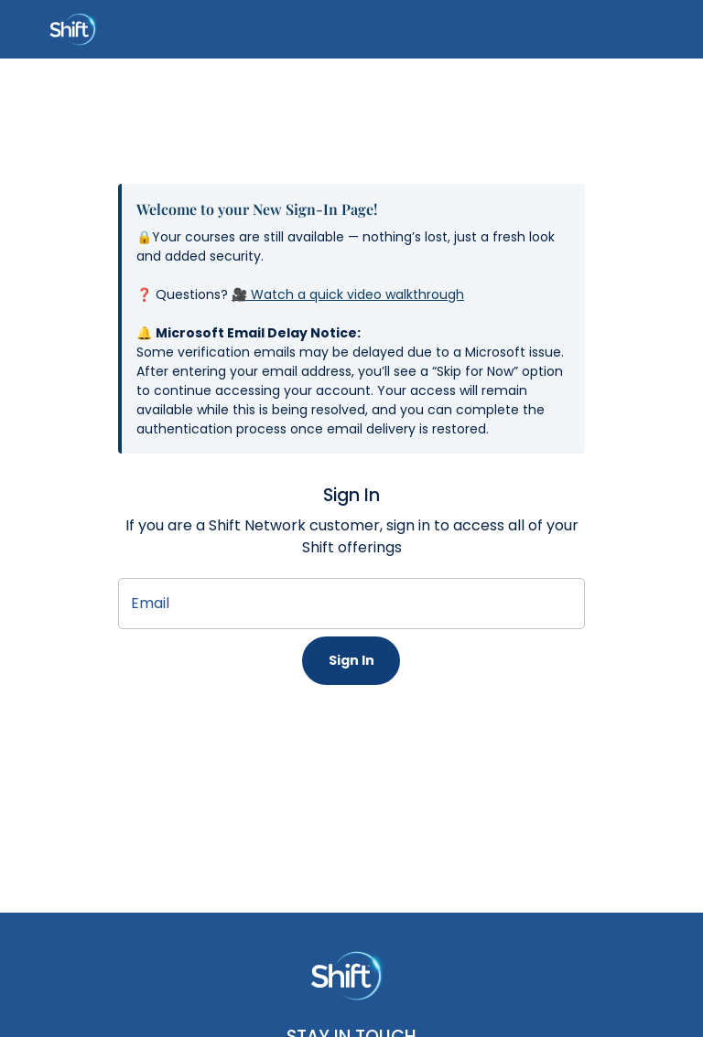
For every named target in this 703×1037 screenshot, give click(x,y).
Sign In (351, 660)
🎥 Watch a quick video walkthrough (348, 294)
